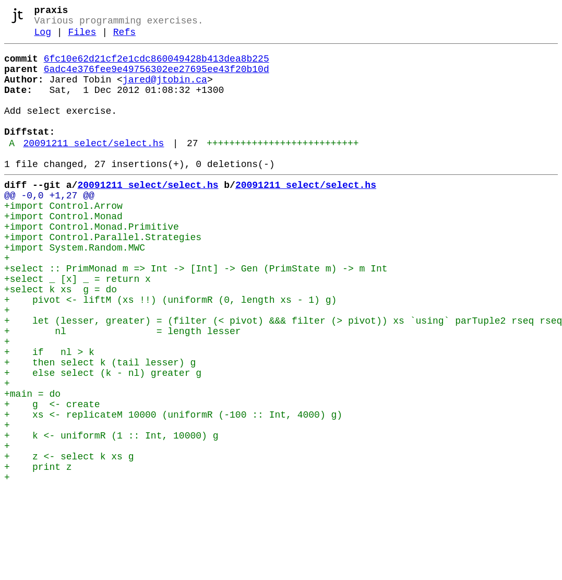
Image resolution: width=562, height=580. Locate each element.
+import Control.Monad (63, 251)
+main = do (32, 464)
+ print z (38, 552)
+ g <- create (52, 476)
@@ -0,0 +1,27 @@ (49, 226)
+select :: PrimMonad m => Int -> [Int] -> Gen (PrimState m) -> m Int (195, 313)
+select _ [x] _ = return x (77, 326)
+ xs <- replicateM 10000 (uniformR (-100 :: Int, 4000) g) (173, 489)
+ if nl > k (49, 414)
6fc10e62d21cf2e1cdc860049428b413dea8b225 (156, 66)
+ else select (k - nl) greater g (102, 439)
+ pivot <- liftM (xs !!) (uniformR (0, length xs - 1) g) (170, 351)
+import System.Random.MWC (74, 288)
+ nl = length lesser (122, 389)
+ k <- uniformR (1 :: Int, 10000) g (111, 514)
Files (82, 37)
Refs (124, 37)
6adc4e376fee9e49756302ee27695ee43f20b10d (156, 79)
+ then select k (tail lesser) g (100, 426)
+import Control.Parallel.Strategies (102, 276)
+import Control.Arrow (63, 238)
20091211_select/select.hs (93, 167)
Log (42, 37)
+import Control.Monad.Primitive (91, 263)
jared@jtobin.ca (165, 91)
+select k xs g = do (60, 339)
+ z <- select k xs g (69, 539)
